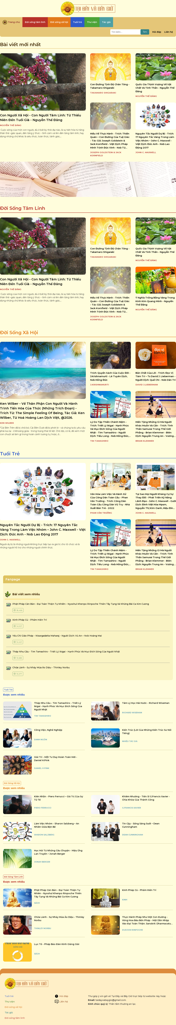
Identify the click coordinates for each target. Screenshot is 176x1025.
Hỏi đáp (156, 32)
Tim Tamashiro (99, 441)
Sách (37, 903)
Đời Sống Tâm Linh (22, 208)
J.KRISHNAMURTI (99, 384)
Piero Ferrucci (42, 808)
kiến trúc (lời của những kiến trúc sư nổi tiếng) (146, 732)
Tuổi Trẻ (10, 454)
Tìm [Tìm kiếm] (145, 32)
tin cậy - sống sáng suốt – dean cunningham (140, 825)
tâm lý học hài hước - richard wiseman (145, 703)
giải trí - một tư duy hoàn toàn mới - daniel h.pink (55, 759)
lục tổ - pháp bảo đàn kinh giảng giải (56, 944)
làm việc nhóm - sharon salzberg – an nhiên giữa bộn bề (56, 825)
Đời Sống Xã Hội (19, 332)
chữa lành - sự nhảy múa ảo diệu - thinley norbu (41, 667)
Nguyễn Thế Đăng (10, 125)
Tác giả (9, 1012)
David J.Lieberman (147, 384)
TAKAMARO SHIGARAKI (103, 92)
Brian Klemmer (145, 441)
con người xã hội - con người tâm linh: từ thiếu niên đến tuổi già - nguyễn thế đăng (40, 117)
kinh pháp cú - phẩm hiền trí (29, 619)
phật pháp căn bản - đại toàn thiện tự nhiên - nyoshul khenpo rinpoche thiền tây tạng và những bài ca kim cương (80, 604)
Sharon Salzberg (44, 835)
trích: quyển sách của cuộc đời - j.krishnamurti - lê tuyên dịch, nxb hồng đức (110, 376)
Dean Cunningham (132, 835)
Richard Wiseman (132, 712)
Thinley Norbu (42, 928)
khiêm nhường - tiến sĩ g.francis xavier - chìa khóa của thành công (146, 798)
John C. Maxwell (146, 152)
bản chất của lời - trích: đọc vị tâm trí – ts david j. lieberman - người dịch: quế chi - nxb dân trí (156, 376)
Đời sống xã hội (13, 1007)
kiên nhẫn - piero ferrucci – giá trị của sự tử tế (58, 798)
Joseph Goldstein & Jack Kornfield (105, 154)
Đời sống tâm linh (15, 1018)
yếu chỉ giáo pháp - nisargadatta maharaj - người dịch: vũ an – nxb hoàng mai (57, 635)
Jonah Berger (42, 862)
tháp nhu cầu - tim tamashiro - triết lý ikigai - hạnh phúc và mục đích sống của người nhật (66, 651)
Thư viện (10, 1001)
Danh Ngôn (40, 739)
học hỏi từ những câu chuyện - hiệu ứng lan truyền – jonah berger (58, 852)
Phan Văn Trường (101, 513)
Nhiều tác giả (129, 741)
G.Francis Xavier (131, 808)
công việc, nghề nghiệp (48, 730)
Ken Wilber (7, 423)
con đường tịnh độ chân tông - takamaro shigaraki (109, 86)
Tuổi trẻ (9, 996)
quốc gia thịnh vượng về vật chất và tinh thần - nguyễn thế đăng (155, 88)
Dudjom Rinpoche (132, 930)
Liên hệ (168, 32)
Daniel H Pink (41, 768)
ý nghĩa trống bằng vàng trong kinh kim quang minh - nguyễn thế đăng (155, 301)
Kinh (124, 900)
